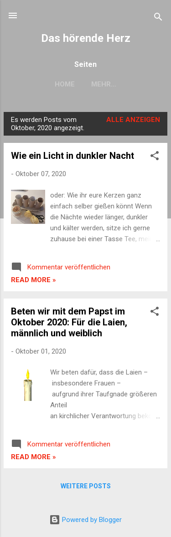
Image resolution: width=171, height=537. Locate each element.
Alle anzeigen (133, 120)
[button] (154, 157)
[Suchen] (158, 18)
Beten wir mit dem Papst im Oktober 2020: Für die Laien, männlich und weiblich (69, 322)
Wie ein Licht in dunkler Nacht (72, 155)
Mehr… (103, 84)
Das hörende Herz (85, 38)
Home (65, 84)
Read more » (33, 280)
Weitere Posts (86, 486)
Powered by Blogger (85, 520)
